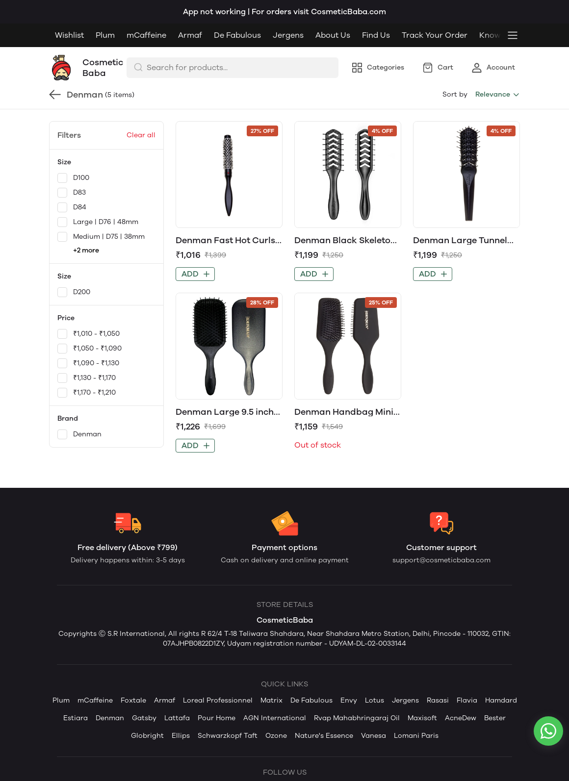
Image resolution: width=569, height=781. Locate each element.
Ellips (181, 735)
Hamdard (501, 700)
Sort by (454, 94)
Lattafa (177, 718)
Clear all (141, 135)
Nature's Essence (324, 735)
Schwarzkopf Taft (228, 735)
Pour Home (216, 718)
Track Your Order (434, 35)
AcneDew (460, 718)
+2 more (86, 250)
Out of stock (317, 445)
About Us (332, 35)
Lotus (374, 700)
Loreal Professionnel (218, 700)
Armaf (190, 35)
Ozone (276, 735)
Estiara (75, 718)
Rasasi (438, 700)
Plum (105, 35)
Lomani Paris (416, 735)
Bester (495, 718)
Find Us (376, 35)
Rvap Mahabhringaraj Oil (357, 718)
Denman (110, 718)
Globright (147, 735)
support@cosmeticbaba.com (441, 560)
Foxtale (133, 700)
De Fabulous (237, 35)
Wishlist (69, 35)
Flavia (467, 700)
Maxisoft (422, 718)
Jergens (288, 35)
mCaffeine (146, 35)
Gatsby (144, 718)
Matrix (271, 700)
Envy (348, 700)
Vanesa (373, 735)
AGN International (274, 718)
